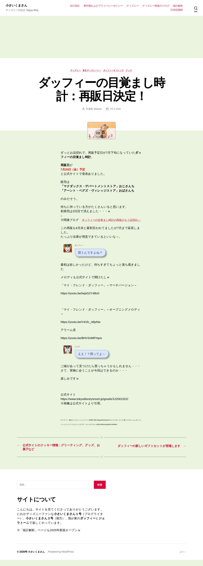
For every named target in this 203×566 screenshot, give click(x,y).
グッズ (132, 71)
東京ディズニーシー (91, 71)
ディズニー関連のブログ (155, 5)
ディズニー (132, 5)
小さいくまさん (17, 5)
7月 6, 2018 (115, 109)
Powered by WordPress (62, 558)
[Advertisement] (101, 37)
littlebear (97, 109)
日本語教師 (176, 10)
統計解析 (178, 5)
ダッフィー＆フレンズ (115, 71)
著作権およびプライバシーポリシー (103, 5)
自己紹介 (75, 5)
